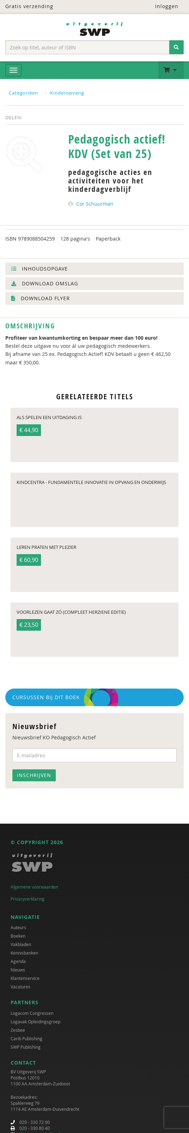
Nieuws (18, 970)
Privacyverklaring (28, 899)
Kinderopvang (67, 93)
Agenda (18, 961)
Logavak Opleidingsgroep (35, 1021)
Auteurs (18, 927)
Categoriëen (23, 93)
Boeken (18, 936)
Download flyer (40, 298)
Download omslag (44, 283)
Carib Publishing (26, 1038)
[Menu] (13, 70)
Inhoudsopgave (39, 268)
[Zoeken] (176, 47)
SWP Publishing (26, 1047)
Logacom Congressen (32, 1013)
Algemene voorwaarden (34, 887)
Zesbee (18, 1030)
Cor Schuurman (94, 203)
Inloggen (162, 6)
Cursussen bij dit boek (46, 697)
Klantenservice (25, 978)
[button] (171, 70)
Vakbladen (21, 944)
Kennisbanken (24, 953)
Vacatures (20, 986)
